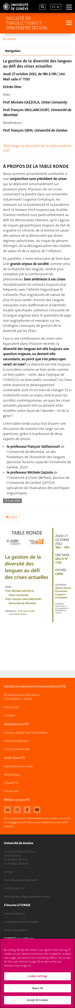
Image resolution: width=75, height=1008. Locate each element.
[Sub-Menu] (68, 23)
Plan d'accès (11, 707)
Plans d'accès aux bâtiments (21, 880)
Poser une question (15, 930)
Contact (8, 872)
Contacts (9, 715)
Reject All (37, 989)
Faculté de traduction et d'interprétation (26, 23)
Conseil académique (16, 741)
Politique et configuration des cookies (27, 896)
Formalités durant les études (21, 922)
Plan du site (11, 791)
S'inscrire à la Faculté (16, 749)
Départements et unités (18, 766)
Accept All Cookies (37, 1001)
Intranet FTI (11, 783)
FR (53, 7)
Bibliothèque (12, 774)
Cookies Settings (37, 977)
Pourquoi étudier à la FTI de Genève (25, 732)
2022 (11, 517)
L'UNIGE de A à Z (14, 888)
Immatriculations (14, 913)
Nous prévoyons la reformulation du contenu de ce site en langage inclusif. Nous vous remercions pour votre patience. (37, 822)
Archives (9, 39)
